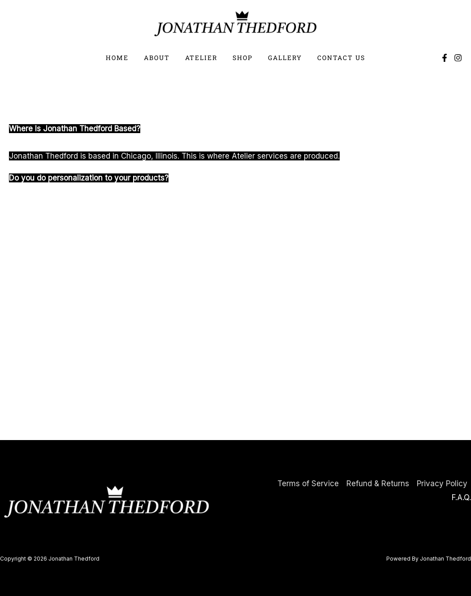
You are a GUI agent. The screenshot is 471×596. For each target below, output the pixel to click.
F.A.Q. (461, 497)
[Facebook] (445, 58)
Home (123, 57)
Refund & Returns (377, 483)
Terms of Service (308, 483)
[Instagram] (458, 58)
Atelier (202, 57)
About (161, 57)
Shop (241, 57)
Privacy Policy (442, 483)
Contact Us (335, 57)
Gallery (281, 57)
